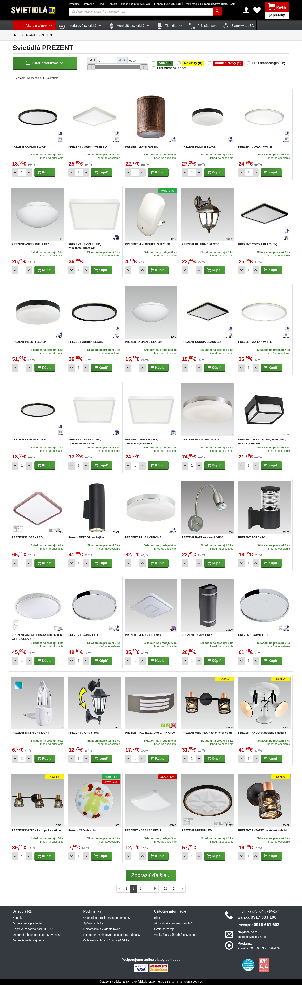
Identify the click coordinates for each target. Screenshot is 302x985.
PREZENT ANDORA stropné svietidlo (262, 732)
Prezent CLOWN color (82, 830)
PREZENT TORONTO (251, 537)
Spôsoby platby (93, 923)
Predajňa (74, 3)
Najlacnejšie (34, 77)
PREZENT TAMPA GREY (197, 635)
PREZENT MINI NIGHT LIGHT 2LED (147, 244)
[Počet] (22, 172)
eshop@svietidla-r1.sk (252, 936)
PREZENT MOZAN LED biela (143, 635)
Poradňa (89, 3)
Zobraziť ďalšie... (151, 875)
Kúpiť (44, 172)
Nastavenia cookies (190, 981)
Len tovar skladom (171, 68)
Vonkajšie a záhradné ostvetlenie (175, 934)
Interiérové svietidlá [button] (81, 26)
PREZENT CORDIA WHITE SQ (87, 146)
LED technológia (268, 63)
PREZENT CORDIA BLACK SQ (257, 244)
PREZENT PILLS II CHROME (143, 537)
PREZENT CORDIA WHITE (255, 146)
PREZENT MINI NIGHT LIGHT (30, 732)
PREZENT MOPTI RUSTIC (141, 146)
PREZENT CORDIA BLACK (29, 146)
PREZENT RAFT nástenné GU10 (202, 537)
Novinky (193, 63)
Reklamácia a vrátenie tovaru (102, 929)
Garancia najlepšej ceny (28, 940)
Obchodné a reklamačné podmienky (106, 917)
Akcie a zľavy (228, 63)
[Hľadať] (217, 11)
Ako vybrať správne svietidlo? (173, 923)
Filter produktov (44, 63)
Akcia (165, 63)
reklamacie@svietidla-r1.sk (210, 3)
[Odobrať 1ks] (15, 172)
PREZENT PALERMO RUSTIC (200, 244)
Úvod (16, 35)
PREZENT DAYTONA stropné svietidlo (36, 830)
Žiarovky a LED (238, 26)
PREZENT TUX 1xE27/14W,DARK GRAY (150, 732)
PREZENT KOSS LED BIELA (143, 830)
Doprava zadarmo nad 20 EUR (33, 929)
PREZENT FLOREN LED (27, 537)
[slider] (91, 67)
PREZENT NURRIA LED (197, 830)
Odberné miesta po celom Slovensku (37, 934)
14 (175, 888)
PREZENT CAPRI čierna (83, 732)
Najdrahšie (52, 77)
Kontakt (112, 3)
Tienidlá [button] (170, 26)
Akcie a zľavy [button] (39, 25)
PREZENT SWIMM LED (83, 635)
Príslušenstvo (203, 26)
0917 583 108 (167, 3)
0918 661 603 (135, 3)
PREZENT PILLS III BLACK (199, 146)
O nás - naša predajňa (27, 923)
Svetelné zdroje (164, 929)
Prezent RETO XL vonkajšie (86, 537)
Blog (101, 3)
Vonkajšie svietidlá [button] (129, 26)
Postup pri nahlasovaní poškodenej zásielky (112, 934)
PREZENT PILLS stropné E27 (200, 439)
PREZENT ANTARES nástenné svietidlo (207, 732)
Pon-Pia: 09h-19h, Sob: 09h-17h (259, 948)
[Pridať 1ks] (29, 172)
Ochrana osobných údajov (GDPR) (106, 940)
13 (166, 888)
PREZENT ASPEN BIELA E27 (30, 244)
